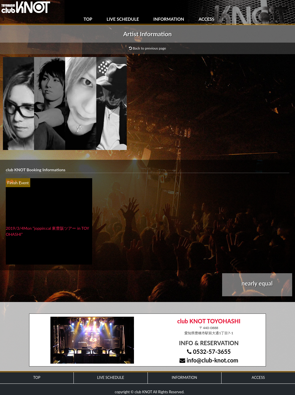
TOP (88, 19)
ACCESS (206, 19)
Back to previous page (147, 48)
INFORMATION (168, 19)
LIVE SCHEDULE (123, 19)
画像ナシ (14, 181)
